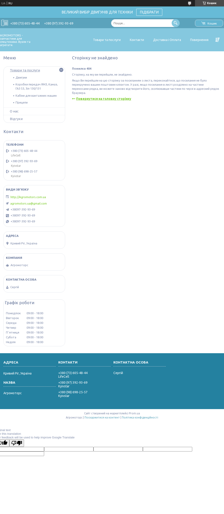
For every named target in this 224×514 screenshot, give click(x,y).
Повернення (199, 40)
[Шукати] (176, 23)
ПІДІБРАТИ (149, 12)
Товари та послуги (107, 40)
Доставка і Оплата (167, 40)
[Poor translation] (16, 443)
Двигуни (21, 77)
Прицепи (22, 102)
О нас (14, 111)
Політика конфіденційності (140, 417)
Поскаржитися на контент (102, 417)
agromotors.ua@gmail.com (28, 203)
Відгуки (16, 119)
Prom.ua (134, 413)
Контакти (137, 40)
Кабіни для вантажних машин (36, 95)
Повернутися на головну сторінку (103, 99)
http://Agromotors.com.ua (28, 197)
